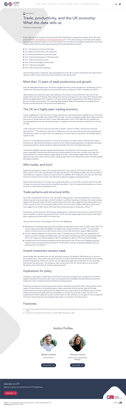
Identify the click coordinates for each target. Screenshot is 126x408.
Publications (52, 4)
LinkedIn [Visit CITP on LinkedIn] (116, 4)
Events (79, 4)
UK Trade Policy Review (92, 4)
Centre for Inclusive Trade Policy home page (12, 4)
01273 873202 (18, 404)
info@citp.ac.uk (8, 404)
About (43, 4)
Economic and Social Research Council (115, 395)
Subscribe (9, 393)
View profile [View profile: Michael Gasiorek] (47, 365)
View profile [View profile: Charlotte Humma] (76, 365)
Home (36, 4)
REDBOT (120, 403)
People (71, 4)
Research (63, 4)
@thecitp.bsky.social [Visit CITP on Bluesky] (119, 4)
